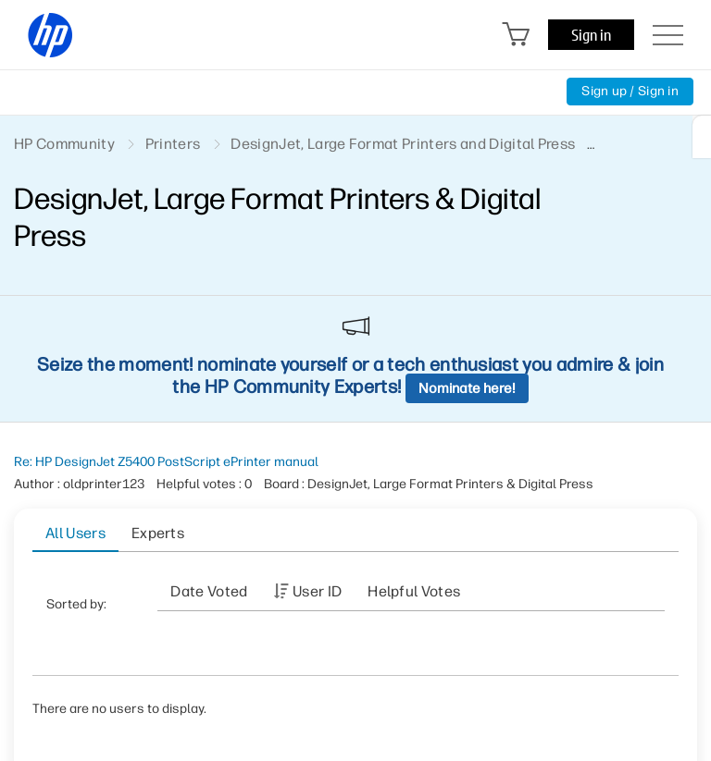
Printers (173, 144)
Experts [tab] (157, 533)
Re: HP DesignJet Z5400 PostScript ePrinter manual (166, 462)
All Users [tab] (75, 533)
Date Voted (208, 591)
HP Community (64, 144)
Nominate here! (467, 388)
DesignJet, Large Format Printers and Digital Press (403, 144)
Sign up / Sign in (630, 91)
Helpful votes (414, 591)
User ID (317, 591)
